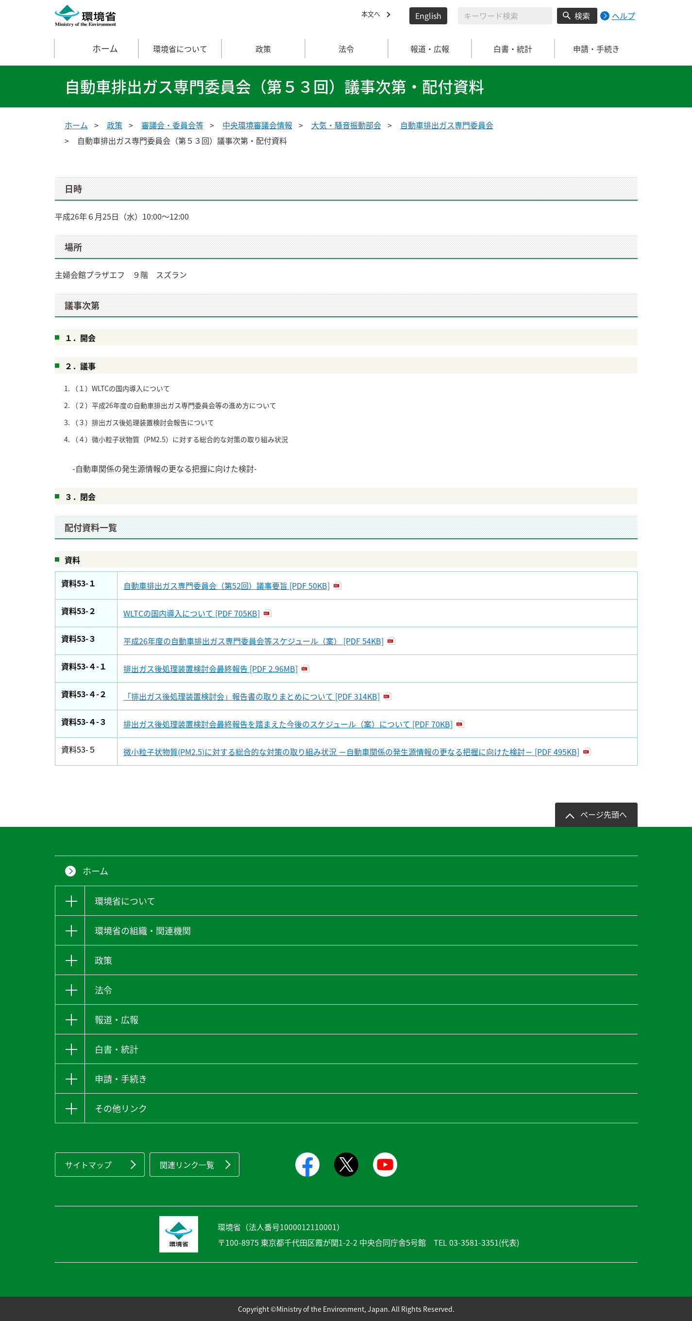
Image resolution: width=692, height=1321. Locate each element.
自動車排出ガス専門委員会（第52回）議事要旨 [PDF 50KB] (226, 585)
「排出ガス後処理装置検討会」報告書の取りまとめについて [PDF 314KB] (251, 696)
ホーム (96, 48)
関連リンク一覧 (187, 1164)
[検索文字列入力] (505, 15)
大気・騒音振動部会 (346, 125)
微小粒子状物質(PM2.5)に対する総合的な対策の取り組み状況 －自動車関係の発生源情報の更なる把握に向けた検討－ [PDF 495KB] (351, 751)
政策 (114, 125)
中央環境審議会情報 (257, 125)
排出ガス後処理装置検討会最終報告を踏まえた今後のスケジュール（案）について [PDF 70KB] (288, 724)
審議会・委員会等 (172, 125)
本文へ (373, 15)
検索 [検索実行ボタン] (582, 15)
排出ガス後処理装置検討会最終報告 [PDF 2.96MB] (210, 668)
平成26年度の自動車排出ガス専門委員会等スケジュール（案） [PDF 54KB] (253, 641)
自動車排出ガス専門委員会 (446, 125)
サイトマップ (88, 1164)
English (428, 15)
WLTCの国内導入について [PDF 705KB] (191, 613)
